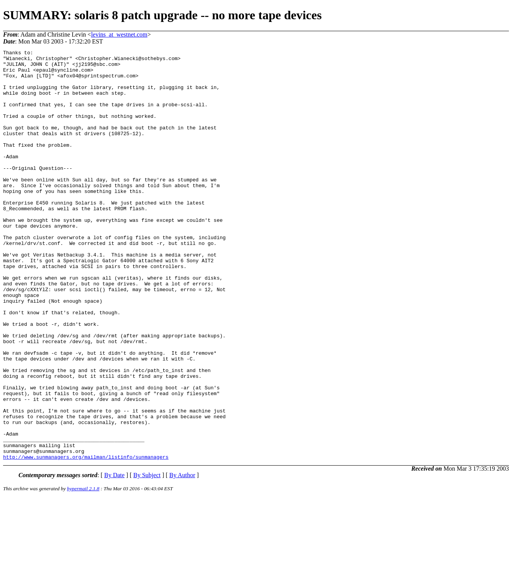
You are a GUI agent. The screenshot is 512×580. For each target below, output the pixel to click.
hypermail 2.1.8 (83, 570)
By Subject (147, 557)
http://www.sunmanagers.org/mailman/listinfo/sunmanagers (85, 538)
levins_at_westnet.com (119, 34)
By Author (182, 557)
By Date (114, 557)
